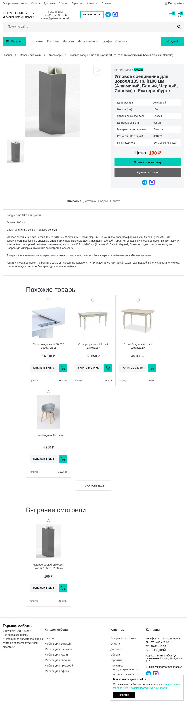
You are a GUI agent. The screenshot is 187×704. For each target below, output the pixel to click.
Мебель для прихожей (59, 665)
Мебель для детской (58, 643)
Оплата (35, 3)
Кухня (39, 41)
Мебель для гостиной (58, 649)
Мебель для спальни (58, 660)
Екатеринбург (176, 3)
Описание (74, 201)
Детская (68, 41)
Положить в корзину (148, 162)
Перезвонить (92, 14)
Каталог (16, 41)
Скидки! (172, 41)
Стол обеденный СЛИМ (48, 435)
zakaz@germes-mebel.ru (55, 18)
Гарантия (77, 3)
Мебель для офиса (57, 671)
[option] (52, 100)
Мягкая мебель (87, 41)
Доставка (49, 3)
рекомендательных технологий (149, 687)
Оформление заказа (15, 3)
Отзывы (106, 3)
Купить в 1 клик (148, 172)
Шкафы (107, 41)
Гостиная (53, 41)
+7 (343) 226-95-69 (55, 14)
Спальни (121, 41)
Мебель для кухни (56, 654)
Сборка (63, 3)
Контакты (92, 3)
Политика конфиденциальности (124, 667)
